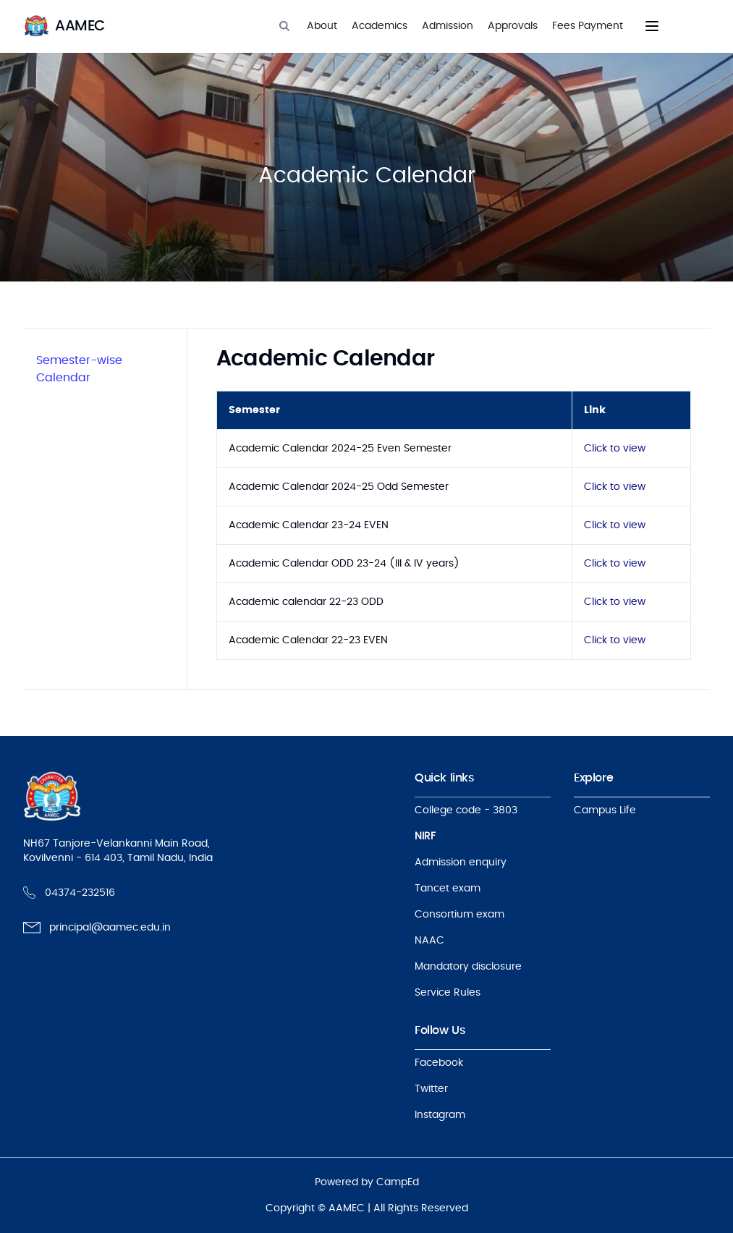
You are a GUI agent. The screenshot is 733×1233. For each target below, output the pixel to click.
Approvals (513, 26)
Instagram (440, 1115)
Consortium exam (459, 915)
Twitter (431, 1089)
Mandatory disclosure (468, 967)
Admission (447, 26)
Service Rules (447, 993)
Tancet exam (447, 889)
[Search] (284, 26)
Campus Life (605, 810)
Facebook (439, 1063)
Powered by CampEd (367, 1182)
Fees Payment (587, 26)
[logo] (64, 26)
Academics (379, 26)
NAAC (429, 941)
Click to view (614, 449)
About (322, 26)
